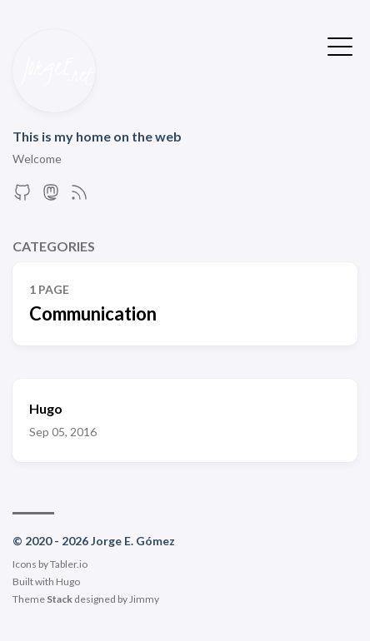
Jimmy (144, 599)
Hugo (68, 581)
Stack (59, 599)
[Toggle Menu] (340, 45)
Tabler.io (69, 564)
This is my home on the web (97, 136)
